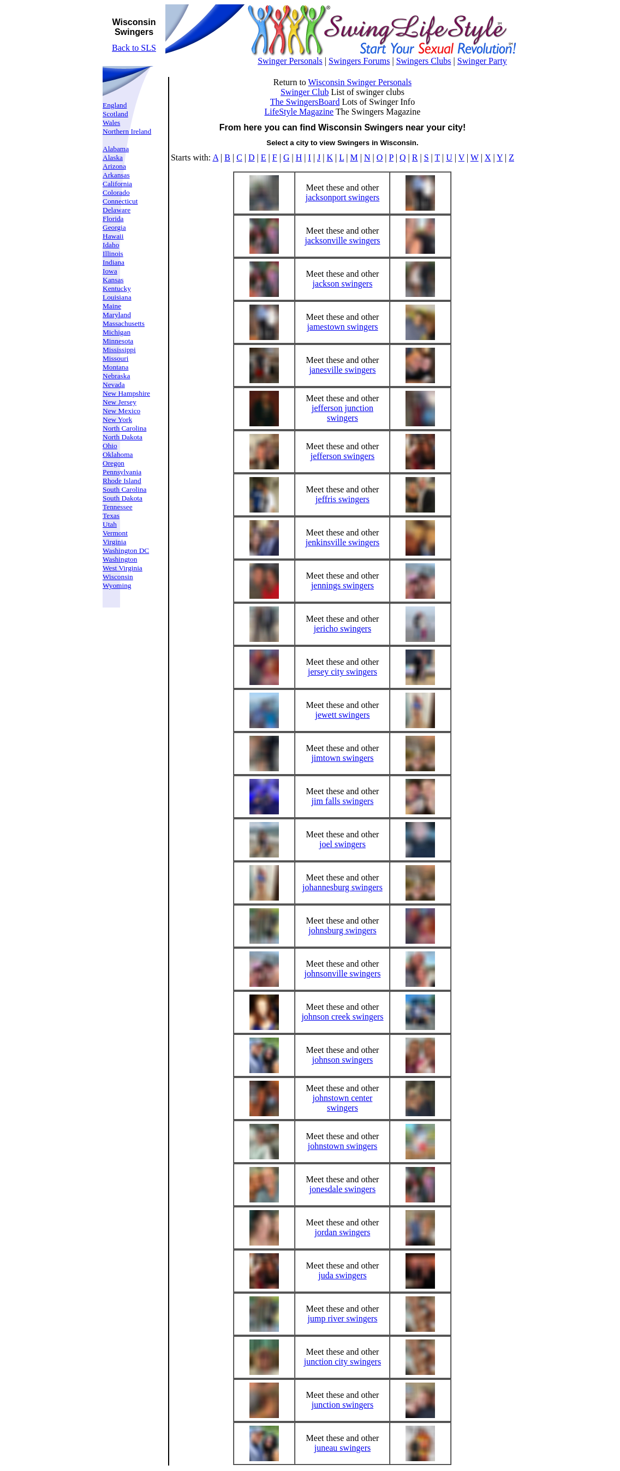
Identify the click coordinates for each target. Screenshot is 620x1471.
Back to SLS (134, 47)
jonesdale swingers (342, 1189)
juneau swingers (342, 1447)
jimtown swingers (342, 758)
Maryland (117, 315)
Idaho (111, 245)
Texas (111, 515)
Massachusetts (124, 323)
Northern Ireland (127, 131)
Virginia (114, 542)
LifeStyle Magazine (299, 111)
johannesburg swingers (342, 887)
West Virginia (122, 568)
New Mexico (121, 411)
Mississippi (119, 350)
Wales (111, 122)
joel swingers (342, 844)
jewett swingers (342, 714)
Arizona (114, 166)
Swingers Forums (359, 60)
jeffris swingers (342, 499)
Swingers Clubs (423, 60)
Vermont (115, 533)
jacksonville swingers (342, 240)
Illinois (113, 253)
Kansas (113, 280)
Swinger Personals (290, 60)
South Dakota (122, 498)
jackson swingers (343, 283)
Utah (110, 524)
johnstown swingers (343, 1146)
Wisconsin (118, 577)
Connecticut (120, 201)
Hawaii (113, 236)
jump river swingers (342, 1318)
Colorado (116, 192)
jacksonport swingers (343, 197)
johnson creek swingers (342, 1016)
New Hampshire (126, 393)
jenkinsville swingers (343, 542)
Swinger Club (305, 92)
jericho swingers (342, 628)
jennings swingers (342, 585)
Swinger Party (482, 60)
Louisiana (117, 297)
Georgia (114, 227)
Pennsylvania (122, 472)
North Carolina (124, 428)
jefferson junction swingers (342, 412)
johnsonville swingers (342, 973)
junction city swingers (342, 1361)
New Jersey (119, 402)
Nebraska (116, 376)
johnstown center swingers (343, 1102)
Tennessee (118, 507)
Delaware (116, 210)
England (115, 105)
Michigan (116, 332)
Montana (115, 367)
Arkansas (116, 175)
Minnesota (118, 341)
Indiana (113, 262)
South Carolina (124, 489)
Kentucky (117, 288)
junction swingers (342, 1404)
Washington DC (126, 550)
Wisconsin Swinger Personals (360, 82)
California (117, 184)
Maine (112, 306)
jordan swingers (343, 1232)
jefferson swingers (342, 456)
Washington (120, 559)
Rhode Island (122, 481)
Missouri (115, 358)
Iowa (110, 271)
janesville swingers (342, 369)
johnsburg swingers (342, 930)
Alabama (116, 149)
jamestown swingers (342, 326)
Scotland (115, 114)
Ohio (110, 446)
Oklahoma (118, 454)
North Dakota (122, 437)
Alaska (113, 157)
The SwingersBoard (305, 101)
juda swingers (342, 1275)
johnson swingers (342, 1059)
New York (117, 419)
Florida (113, 219)
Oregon (113, 463)
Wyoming (117, 585)
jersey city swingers (342, 671)
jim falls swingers (343, 801)
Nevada (114, 384)
